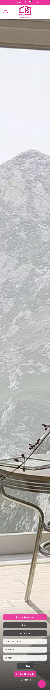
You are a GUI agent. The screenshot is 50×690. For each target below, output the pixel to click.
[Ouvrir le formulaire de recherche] (25, 673)
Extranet (17, 2)
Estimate (25, 640)
